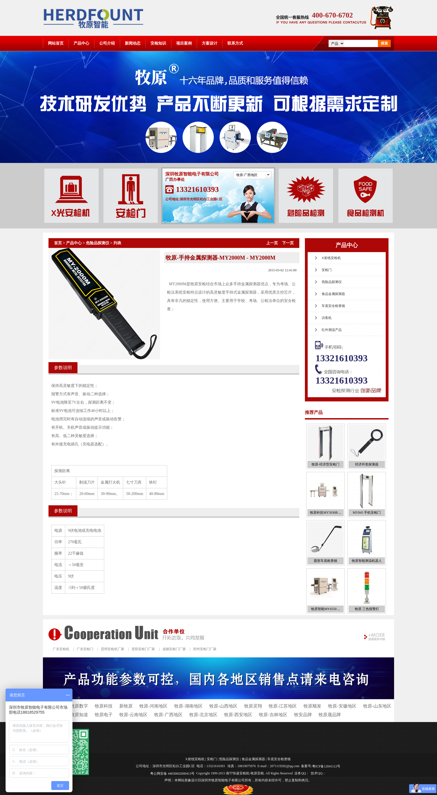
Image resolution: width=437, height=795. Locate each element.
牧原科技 (104, 706)
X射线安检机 (331, 258)
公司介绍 (107, 43)
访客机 (327, 318)
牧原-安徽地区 (342, 706)
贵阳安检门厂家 (143, 649)
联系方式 (235, 43)
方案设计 (209, 43)
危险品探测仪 (97, 243)
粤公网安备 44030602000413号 (172, 773)
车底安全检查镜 (333, 306)
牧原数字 (79, 706)
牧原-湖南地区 (188, 706)
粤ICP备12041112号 (326, 766)
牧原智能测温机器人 (367, 561)
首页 (58, 243)
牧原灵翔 (253, 706)
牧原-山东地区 (377, 706)
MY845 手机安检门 (367, 512)
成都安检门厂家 (174, 649)
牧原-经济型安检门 (325, 464)
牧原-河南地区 (153, 706)
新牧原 (126, 706)
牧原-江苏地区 (283, 706)
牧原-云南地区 (133, 714)
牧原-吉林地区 (273, 714)
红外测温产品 (332, 330)
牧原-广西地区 (247, 175)
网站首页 (56, 43)
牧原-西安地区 (238, 714)
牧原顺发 (312, 706)
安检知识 (158, 43)
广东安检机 (61, 649)
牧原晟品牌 (330, 714)
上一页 (272, 243)
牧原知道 (79, 714)
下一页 (288, 243)
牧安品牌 (303, 714)
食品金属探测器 (333, 294)
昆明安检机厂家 (112, 649)
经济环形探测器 (366, 464)
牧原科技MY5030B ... (325, 512)
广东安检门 (85, 649)
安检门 (327, 270)
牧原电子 (104, 714)
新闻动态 (132, 43)
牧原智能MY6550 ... (325, 609)
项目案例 (184, 43)
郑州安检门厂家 (205, 649)
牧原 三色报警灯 (367, 609)
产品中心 (81, 43)
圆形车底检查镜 (325, 561)
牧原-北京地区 (203, 714)
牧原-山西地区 (223, 706)
